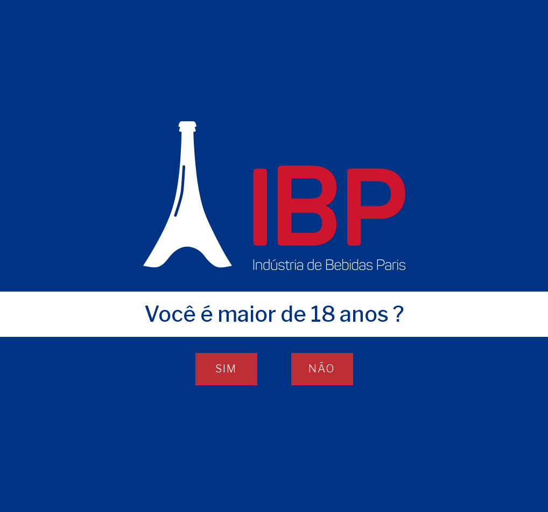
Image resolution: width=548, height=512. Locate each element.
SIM (226, 368)
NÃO (321, 368)
